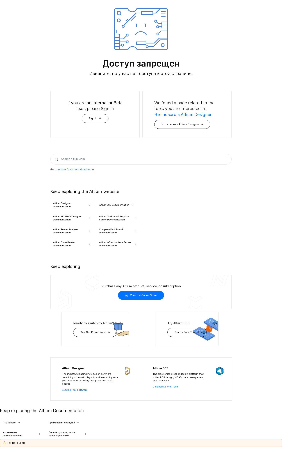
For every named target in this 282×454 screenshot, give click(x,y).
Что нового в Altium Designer (183, 114)
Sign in (95, 118)
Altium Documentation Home (76, 169)
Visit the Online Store (141, 295)
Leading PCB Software (75, 389)
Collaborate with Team (166, 386)
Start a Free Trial (187, 332)
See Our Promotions (95, 332)
